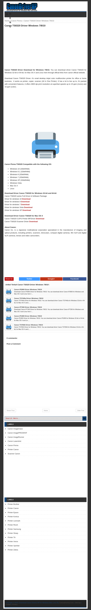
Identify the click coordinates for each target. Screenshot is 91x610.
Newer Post (10, 410)
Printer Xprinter (13, 546)
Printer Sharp (13, 533)
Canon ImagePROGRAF (17, 433)
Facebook (74, 279)
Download (26, 199)
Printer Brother (13, 504)
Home (6, 21)
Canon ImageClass (15, 429)
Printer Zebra (13, 550)
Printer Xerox (13, 541)
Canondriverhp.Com (66, 602)
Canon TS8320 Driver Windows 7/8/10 (24, 25)
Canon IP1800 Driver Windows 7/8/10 (28, 316)
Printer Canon (13, 449)
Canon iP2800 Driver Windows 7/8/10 (28, 289)
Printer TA (11, 537)
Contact (8, 604)
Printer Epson (13, 512)
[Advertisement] (46, 48)
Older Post (80, 410)
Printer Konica (13, 517)
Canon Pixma (16, 21)
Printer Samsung (14, 529)
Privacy (14, 604)
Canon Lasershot (14, 441)
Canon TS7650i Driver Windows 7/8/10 (28, 325)
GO (84, 418)
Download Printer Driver (45, 6)
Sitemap (78, 602)
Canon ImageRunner (16, 437)
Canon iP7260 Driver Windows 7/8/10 (28, 307)
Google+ (51, 279)
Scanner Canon (14, 454)
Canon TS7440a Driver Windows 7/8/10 (28, 298)
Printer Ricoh (13, 525)
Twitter (29, 279)
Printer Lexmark (14, 521)
